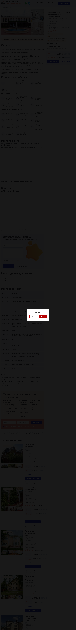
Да (33, 317)
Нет (42, 317)
